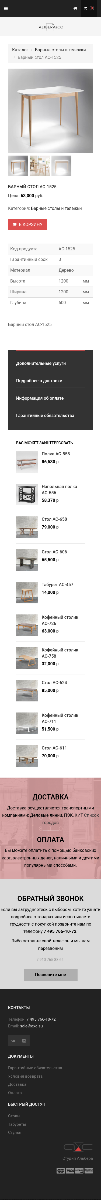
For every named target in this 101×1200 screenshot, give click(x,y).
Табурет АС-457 (57, 585)
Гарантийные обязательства (45, 416)
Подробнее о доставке (39, 381)
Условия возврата (25, 1076)
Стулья (14, 1133)
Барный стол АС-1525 (32, 187)
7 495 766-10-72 (40, 1019)
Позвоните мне (50, 975)
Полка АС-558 (56, 454)
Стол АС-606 (54, 552)
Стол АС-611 (54, 748)
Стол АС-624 (54, 683)
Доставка (17, 1085)
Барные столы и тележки (60, 49)
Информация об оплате (40, 398)
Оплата (15, 1093)
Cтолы (14, 1116)
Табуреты (17, 1124)
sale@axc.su (31, 1026)
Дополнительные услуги (41, 364)
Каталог (20, 49)
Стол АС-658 (54, 520)
